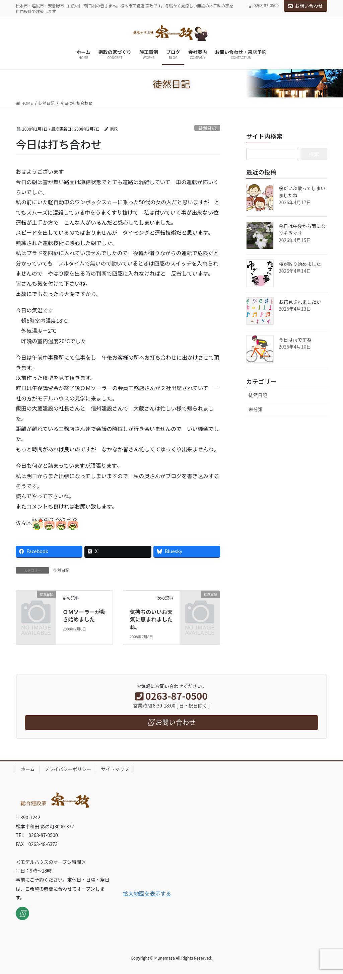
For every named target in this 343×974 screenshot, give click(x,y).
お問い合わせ (305, 5)
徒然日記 (207, 128)
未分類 (256, 409)
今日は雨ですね (295, 339)
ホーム (28, 769)
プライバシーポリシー (68, 769)
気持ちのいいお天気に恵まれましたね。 (151, 619)
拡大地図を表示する (147, 893)
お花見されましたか (300, 301)
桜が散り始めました (300, 263)
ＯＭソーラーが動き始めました (84, 615)
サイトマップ (115, 769)
